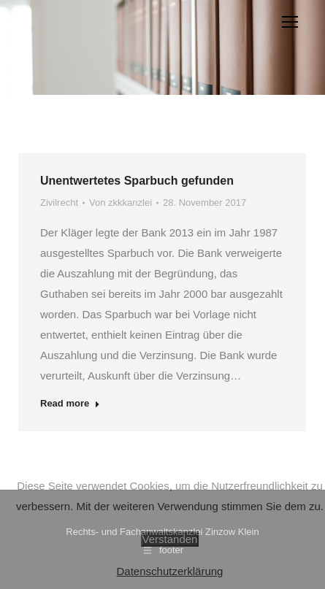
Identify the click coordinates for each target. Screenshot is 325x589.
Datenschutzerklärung (170, 571)
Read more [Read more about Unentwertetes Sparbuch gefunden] (70, 403)
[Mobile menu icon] (290, 22)
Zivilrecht (59, 202)
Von (120, 202)
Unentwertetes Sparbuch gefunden (137, 180)
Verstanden (170, 539)
